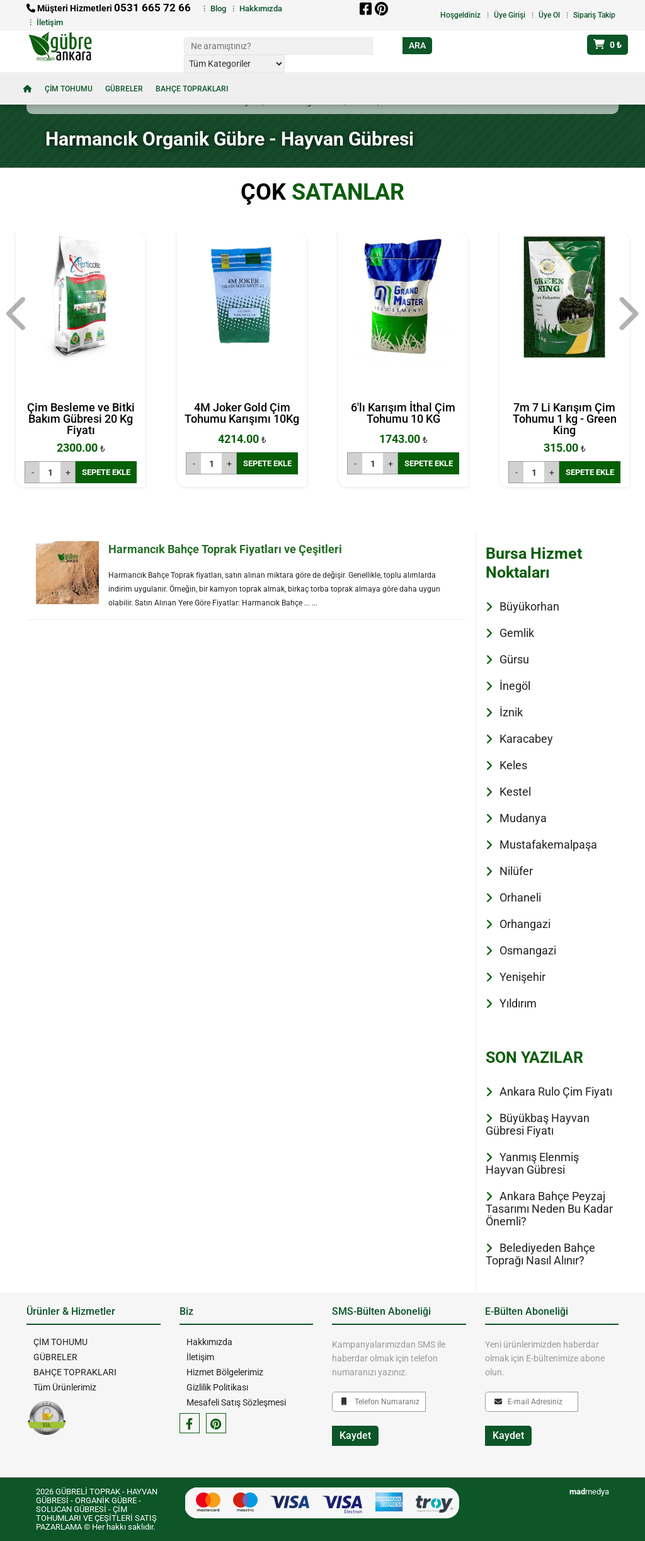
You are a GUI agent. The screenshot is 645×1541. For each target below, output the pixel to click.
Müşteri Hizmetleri (108, 8)
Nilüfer (516, 871)
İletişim (50, 22)
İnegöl (514, 685)
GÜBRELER (124, 88)
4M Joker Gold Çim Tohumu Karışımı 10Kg (242, 413)
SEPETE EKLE (106, 472)
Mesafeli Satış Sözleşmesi (235, 1402)
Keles (513, 765)
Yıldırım (518, 1003)
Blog (218, 8)
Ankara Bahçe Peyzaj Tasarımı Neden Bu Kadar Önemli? (549, 1208)
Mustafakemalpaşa (548, 844)
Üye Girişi (509, 15)
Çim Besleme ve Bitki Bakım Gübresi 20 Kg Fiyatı (81, 419)
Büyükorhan (529, 606)
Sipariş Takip (594, 15)
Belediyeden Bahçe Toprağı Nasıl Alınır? (540, 1254)
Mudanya (523, 818)
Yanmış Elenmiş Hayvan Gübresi (532, 1163)
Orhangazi (525, 924)
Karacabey (526, 738)
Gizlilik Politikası (217, 1387)
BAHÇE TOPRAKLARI (192, 88)
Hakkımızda (260, 8)
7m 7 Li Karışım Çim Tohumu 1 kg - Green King (565, 419)
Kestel (515, 791)
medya (589, 1491)
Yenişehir (522, 976)
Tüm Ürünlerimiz (64, 1387)
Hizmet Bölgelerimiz (224, 1372)
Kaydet (355, 1435)
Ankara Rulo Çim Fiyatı (555, 1091)
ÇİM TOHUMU (69, 88)
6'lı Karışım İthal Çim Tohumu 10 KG (403, 413)
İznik (511, 712)
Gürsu (514, 659)
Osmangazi (527, 950)
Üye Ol (549, 15)
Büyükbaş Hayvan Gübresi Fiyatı (538, 1124)
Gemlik (516, 632)
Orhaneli (520, 897)
